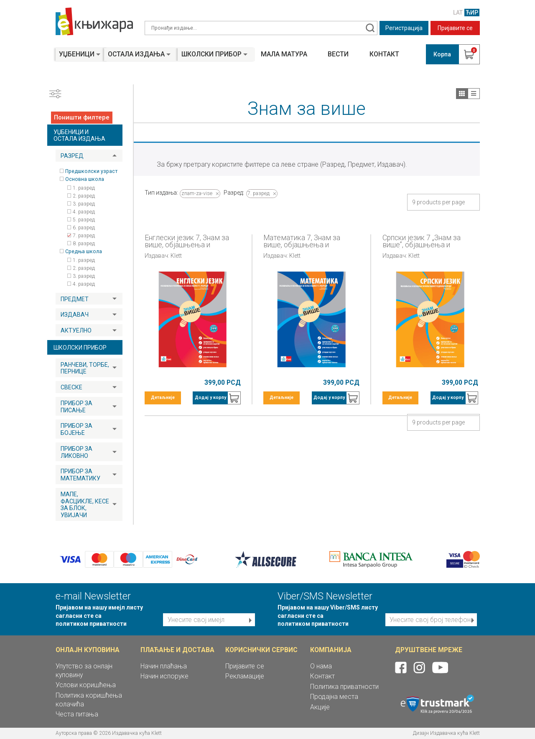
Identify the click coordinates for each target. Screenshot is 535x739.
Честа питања (77, 714)
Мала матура (284, 54)
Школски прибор (211, 54)
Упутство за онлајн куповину (84, 670)
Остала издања (136, 54)
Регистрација (404, 28)
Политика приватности (344, 687)
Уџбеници (76, 54)
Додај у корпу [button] (210, 397)
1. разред (84, 188)
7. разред (84, 236)
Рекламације (244, 676)
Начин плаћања (163, 666)
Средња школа (83, 251)
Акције (320, 707)
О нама (321, 666)
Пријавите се (455, 28)
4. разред (84, 212)
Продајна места (334, 697)
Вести (338, 54)
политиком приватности (91, 623)
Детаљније (163, 397)
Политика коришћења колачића (89, 699)
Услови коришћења (86, 685)
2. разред (84, 196)
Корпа (442, 54)
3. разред (84, 204)
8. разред (84, 243)
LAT (458, 12)
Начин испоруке (164, 676)
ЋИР (472, 12)
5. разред (84, 220)
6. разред (84, 228)
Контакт (384, 54)
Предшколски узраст (91, 171)
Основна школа (84, 179)
